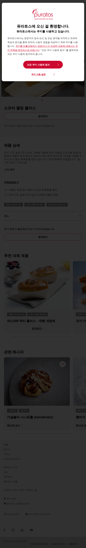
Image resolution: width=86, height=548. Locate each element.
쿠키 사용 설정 (38, 74)
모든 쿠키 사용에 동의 (38, 64)
